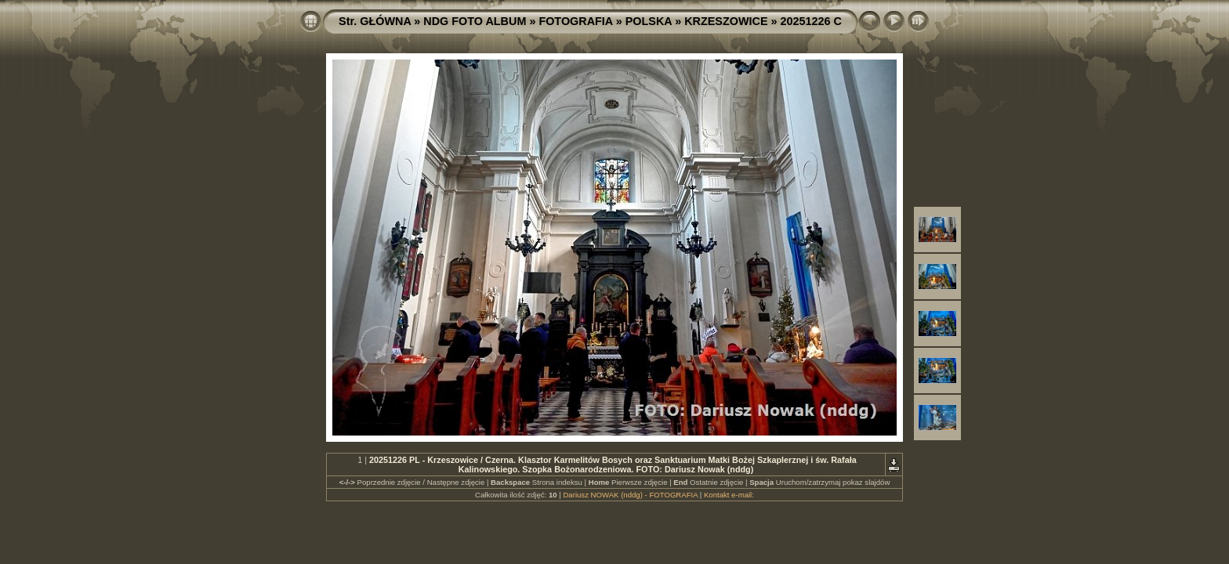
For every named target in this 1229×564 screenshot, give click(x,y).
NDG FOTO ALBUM (474, 21)
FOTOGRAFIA (575, 21)
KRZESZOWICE (725, 21)
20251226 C (811, 21)
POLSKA (648, 21)
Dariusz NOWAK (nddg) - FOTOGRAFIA (630, 494)
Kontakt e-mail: (729, 494)
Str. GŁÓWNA (375, 21)
